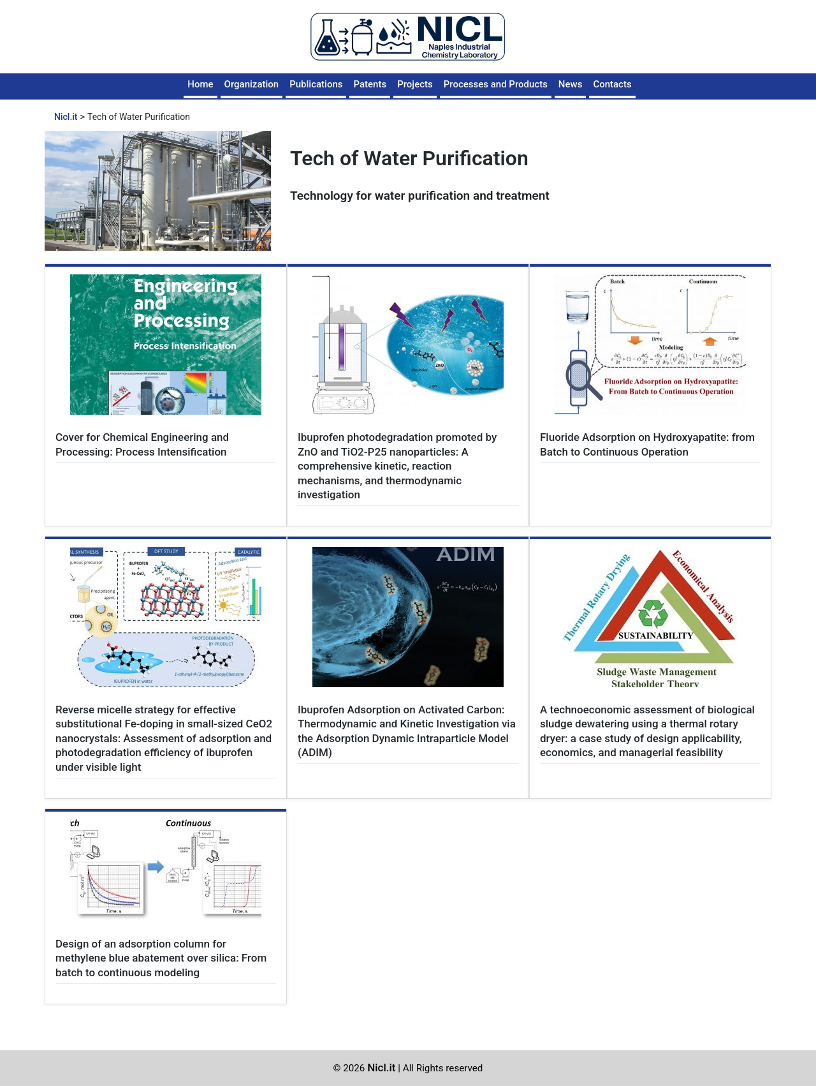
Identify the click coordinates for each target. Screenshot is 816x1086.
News (570, 84)
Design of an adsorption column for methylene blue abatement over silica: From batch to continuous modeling (160, 958)
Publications (315, 84)
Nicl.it (381, 1067)
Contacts (612, 84)
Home (200, 84)
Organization (251, 84)
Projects (415, 84)
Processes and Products (496, 84)
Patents (369, 84)
